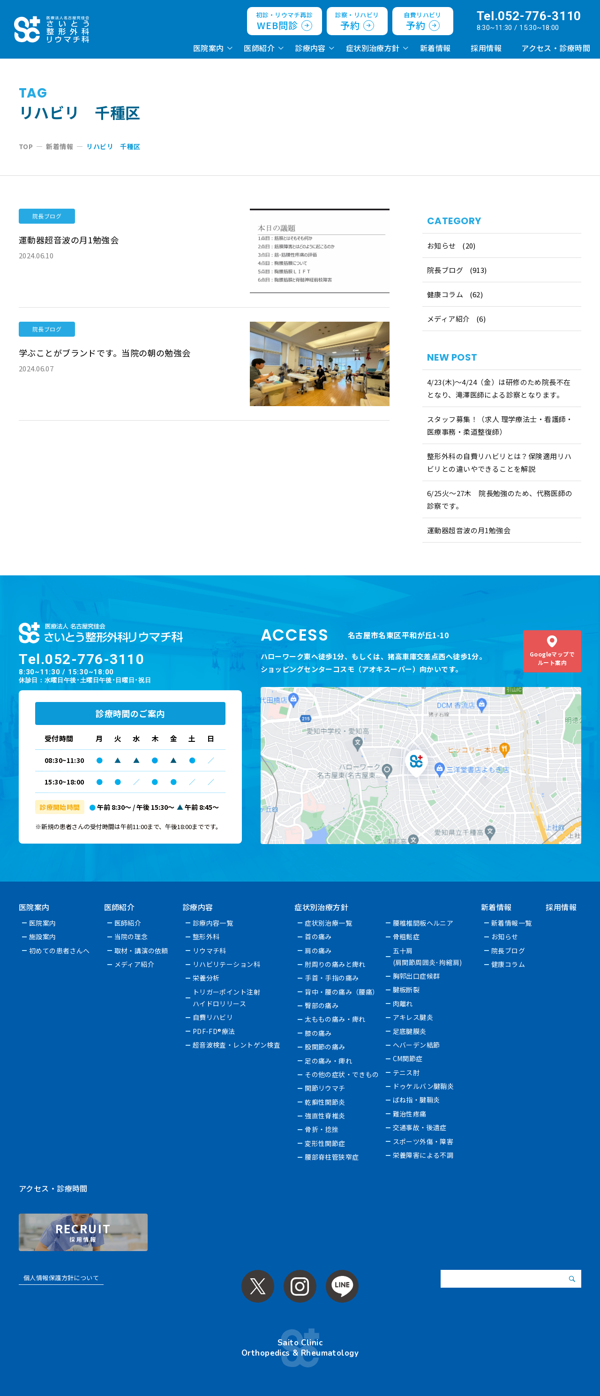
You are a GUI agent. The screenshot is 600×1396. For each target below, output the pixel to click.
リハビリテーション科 (226, 964)
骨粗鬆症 (406, 936)
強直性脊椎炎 (325, 1115)
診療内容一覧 (213, 923)
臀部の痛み (322, 1005)
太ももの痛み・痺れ (335, 1019)
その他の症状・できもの (342, 1074)
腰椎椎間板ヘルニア (423, 923)
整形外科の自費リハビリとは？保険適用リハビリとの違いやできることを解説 (499, 462)
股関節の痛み (325, 1046)
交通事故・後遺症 (420, 1127)
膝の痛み (318, 1033)
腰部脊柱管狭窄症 (332, 1157)
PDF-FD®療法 (214, 1031)
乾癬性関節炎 (325, 1102)
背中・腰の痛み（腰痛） (342, 991)
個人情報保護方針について (61, 1277)
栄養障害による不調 (423, 1155)
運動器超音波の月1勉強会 (468, 530)
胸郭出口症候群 (416, 976)
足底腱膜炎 (410, 1031)
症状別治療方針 (373, 47)
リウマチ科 (209, 950)
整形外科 (206, 936)
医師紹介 (259, 47)
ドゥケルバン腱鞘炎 (423, 1086)
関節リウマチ (325, 1088)
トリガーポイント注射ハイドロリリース (226, 997)
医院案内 (208, 47)
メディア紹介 (448, 319)
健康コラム (445, 294)
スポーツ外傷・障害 (423, 1141)
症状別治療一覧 (328, 923)
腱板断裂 (406, 989)
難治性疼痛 (410, 1113)
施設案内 (42, 936)
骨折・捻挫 (322, 1129)
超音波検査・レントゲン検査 (237, 1044)
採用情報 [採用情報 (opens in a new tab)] (486, 47)
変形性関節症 (325, 1143)
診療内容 (310, 47)
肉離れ (403, 1003)
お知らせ (441, 245)
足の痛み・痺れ (328, 1060)
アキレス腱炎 (413, 1017)
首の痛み (318, 936)
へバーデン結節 (416, 1044)
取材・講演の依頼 (141, 950)
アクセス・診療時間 (555, 47)
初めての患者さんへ (59, 950)
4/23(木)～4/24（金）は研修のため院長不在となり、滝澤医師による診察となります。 (499, 388)
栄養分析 (206, 977)
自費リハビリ (213, 1017)
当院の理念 (131, 936)
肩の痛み (318, 950)
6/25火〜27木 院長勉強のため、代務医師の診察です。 (500, 499)
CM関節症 (408, 1058)
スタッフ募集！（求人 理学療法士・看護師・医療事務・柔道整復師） (500, 425)
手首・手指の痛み (332, 977)
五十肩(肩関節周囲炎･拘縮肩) (427, 956)
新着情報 (435, 47)
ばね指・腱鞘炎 (416, 1099)
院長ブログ (445, 270)
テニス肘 (406, 1072)
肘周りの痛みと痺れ (335, 964)
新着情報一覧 (512, 923)
